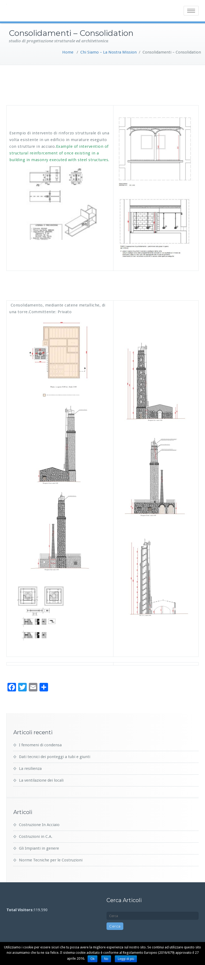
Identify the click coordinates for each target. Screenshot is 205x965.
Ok (92, 959)
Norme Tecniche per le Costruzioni (50, 860)
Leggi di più (126, 959)
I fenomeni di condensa (40, 745)
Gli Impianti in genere (39, 848)
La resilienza (30, 768)
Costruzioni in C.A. (35, 836)
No (106, 959)
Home (67, 52)
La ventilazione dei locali (41, 780)
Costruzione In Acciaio (39, 824)
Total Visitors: (20, 909)
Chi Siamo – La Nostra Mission (108, 52)
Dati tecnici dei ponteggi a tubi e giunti (54, 756)
